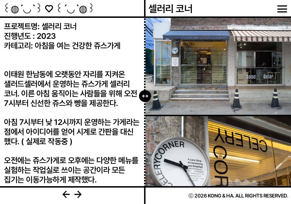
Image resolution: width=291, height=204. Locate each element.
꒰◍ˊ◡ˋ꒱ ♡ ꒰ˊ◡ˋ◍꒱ (49, 8)
